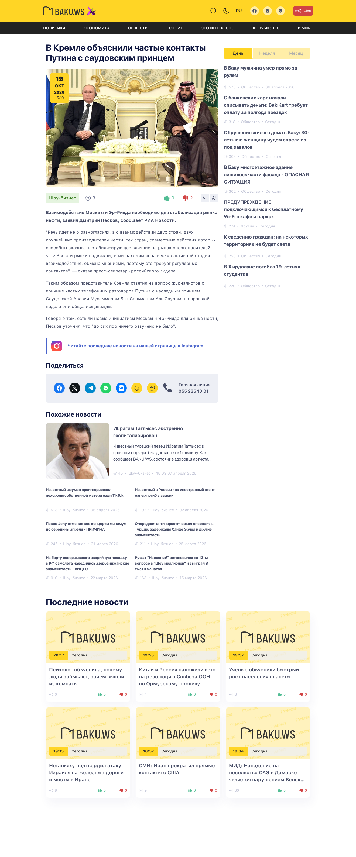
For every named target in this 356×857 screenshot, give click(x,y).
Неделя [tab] (267, 53)
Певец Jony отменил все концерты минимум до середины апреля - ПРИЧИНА (86, 526)
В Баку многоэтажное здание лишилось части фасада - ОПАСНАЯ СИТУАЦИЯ (266, 174)
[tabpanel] (267, 176)
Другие (247, 226)
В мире (305, 28)
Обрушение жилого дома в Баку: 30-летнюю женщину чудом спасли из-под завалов (267, 140)
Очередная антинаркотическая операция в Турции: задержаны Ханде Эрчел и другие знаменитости (174, 529)
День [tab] (238, 53)
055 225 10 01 (193, 391)
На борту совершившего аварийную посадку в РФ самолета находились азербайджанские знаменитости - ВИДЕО (87, 563)
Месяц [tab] (296, 53)
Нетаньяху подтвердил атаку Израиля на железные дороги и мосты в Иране (86, 772)
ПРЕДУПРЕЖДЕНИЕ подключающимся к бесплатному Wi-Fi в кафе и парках (263, 209)
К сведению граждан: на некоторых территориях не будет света (266, 240)
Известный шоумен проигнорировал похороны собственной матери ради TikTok (85, 492)
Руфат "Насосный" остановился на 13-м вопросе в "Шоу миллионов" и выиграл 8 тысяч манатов (171, 563)
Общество (139, 28)
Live (303, 11)
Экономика (97, 28)
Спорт (175, 28)
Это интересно (217, 28)
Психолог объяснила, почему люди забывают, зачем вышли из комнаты (86, 676)
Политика (54, 28)
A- (205, 198)
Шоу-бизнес (266, 28)
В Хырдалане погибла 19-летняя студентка (262, 270)
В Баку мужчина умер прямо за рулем (260, 71)
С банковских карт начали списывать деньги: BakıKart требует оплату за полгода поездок (266, 105)
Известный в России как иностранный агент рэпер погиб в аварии (175, 492)
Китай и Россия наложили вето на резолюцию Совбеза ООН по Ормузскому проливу (177, 676)
